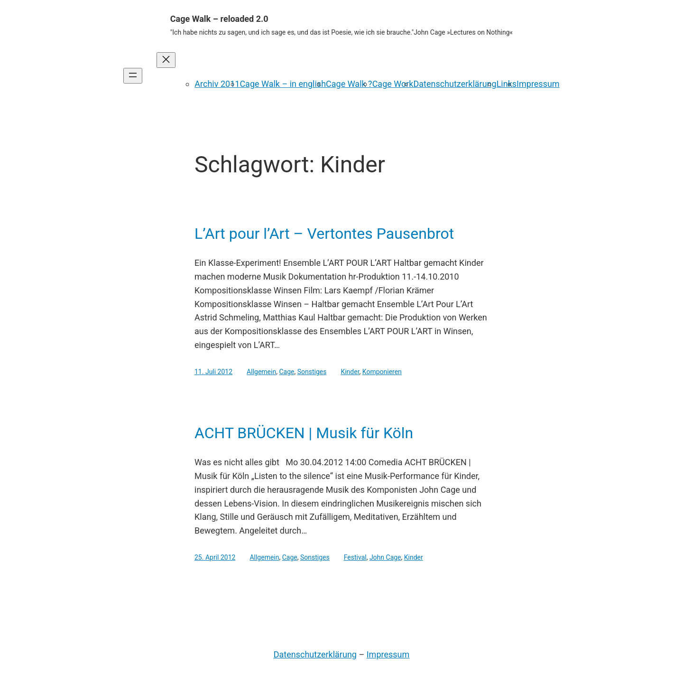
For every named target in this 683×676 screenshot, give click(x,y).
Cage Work (393, 84)
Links (507, 84)
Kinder (350, 372)
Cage (286, 372)
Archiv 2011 (217, 84)
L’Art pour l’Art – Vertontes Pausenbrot (324, 233)
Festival (355, 557)
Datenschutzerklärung (454, 84)
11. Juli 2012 (213, 372)
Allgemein (261, 372)
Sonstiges (312, 372)
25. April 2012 (214, 557)
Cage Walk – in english (283, 84)
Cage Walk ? (349, 84)
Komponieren (382, 372)
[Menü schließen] (166, 60)
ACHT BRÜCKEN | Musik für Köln (303, 432)
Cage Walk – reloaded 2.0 (219, 19)
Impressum (538, 84)
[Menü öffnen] (132, 76)
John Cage (385, 557)
